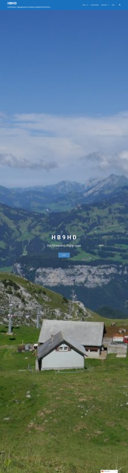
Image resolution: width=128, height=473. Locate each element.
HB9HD (12, 3)
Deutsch (105, 471)
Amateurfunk (95, 5)
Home (84, 5)
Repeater (104, 5)
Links (113, 5)
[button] (120, 5)
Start (64, 255)
